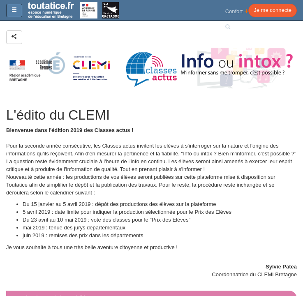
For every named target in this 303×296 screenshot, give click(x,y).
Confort (237, 11)
